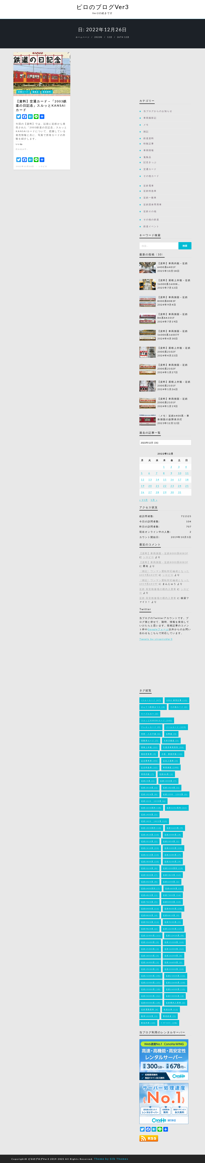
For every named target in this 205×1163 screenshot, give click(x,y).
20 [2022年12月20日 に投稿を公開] (150, 485)
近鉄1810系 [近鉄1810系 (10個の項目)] (150, 835)
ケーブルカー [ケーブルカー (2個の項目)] (149, 714)
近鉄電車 (148, 185)
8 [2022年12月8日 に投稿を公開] (164, 473)
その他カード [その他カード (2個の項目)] (179, 707)
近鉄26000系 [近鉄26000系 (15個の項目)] (175, 989)
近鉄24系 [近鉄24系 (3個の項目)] (148, 781)
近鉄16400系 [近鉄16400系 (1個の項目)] (150, 962)
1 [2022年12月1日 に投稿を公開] (164, 466)
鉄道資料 (47, 92)
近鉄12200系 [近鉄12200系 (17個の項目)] (173, 929)
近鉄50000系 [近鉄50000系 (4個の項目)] (175, 996)
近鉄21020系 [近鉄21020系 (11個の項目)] (175, 976)
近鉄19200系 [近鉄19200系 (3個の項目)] (150, 969)
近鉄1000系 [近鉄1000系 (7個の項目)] (168, 781)
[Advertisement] (165, 74)
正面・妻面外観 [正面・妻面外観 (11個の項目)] (172, 754)
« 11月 (143, 500)
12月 (109, 37)
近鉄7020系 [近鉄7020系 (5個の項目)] (149, 902)
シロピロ (42, 166)
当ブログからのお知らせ (157, 111)
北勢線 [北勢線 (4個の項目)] (171, 734)
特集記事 (148, 143)
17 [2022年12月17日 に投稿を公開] (180, 479)
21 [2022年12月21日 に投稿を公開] (157, 485)
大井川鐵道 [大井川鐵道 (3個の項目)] (171, 740)
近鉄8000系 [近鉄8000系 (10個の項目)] (172, 902)
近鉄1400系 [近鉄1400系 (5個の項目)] (149, 814)
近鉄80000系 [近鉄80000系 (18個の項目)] (151, 1003)
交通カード (23, 92)
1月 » (154, 500)
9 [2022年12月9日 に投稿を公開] (171, 473)
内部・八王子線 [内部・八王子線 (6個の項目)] (151, 734)
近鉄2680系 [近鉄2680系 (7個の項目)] (172, 855)
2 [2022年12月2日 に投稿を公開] (171, 466)
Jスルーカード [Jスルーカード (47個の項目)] (151, 700)
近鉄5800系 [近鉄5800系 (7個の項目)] (149, 875)
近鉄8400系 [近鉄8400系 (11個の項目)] (150, 908)
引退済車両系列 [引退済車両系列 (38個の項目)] (173, 747)
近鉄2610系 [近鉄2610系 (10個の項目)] (150, 855)
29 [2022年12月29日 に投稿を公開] (165, 492)
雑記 (146, 131)
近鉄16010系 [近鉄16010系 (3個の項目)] (150, 956)
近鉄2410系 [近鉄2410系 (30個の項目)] (150, 848)
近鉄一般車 (150, 197)
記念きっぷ (150, 162)
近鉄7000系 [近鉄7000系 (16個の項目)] (172, 895)
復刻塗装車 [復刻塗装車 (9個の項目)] (148, 754)
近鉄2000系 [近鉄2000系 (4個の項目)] (172, 835)
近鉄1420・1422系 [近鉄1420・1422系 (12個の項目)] (154, 821)
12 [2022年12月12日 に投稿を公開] (142, 479)
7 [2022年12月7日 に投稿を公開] (157, 473)
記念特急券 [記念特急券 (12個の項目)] (149, 767)
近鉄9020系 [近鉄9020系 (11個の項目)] (150, 922)
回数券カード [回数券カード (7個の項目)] (149, 740)
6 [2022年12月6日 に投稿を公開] (149, 473)
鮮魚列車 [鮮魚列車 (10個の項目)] (148, 1023)
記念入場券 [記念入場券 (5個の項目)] (170, 761)
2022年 (98, 37)
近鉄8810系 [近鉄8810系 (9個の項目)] (171, 915)
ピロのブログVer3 (102, 6)
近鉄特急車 (150, 190)
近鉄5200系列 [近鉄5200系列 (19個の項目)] (173, 868)
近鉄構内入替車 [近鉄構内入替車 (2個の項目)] (175, 1003)
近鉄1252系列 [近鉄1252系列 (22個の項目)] (177, 808)
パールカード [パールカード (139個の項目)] (176, 727)
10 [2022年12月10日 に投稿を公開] (180, 473)
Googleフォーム (158, 629)
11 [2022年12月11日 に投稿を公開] (187, 473)
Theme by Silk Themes (111, 1158)
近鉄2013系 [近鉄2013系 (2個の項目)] (149, 841)
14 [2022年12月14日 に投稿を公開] (157, 479)
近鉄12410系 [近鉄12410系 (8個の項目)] (175, 935)
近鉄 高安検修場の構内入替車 (157, 589)
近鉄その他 (150, 211)
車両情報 (148, 150)
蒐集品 (36, 92)
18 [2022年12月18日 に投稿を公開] (187, 479)
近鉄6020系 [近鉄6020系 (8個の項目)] (149, 882)
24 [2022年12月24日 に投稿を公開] (180, 485)
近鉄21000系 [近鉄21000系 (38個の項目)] (151, 976)
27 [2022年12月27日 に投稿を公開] (150, 492)
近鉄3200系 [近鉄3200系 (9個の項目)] (172, 861)
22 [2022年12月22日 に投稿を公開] (165, 485)
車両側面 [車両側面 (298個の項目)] (171, 767)
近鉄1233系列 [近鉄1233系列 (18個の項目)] (151, 808)
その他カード (151, 176)
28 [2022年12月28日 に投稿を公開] (157, 492)
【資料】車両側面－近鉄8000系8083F (163, 553)
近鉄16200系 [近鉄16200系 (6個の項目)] (173, 956)
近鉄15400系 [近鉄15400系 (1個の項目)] (150, 949)
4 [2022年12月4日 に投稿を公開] (186, 466)
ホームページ (83, 37)
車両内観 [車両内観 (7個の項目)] (147, 774)
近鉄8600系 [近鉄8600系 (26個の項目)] (173, 908)
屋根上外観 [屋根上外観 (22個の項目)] (149, 747)
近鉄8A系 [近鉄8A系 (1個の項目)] (166, 774)
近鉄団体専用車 (152, 204)
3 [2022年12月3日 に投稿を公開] (179, 466)
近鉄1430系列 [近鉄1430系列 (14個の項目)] (151, 828)
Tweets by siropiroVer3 (155, 639)
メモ (146, 124)
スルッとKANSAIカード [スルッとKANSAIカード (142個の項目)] (156, 720)
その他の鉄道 (151, 219)
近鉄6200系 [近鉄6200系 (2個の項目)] (171, 882)
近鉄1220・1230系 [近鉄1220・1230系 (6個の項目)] (153, 801)
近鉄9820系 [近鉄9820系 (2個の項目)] (149, 929)
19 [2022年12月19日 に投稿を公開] (142, 485)
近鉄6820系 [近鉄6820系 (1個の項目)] (149, 895)
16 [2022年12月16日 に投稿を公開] (172, 479)
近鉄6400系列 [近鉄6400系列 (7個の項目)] (150, 888)
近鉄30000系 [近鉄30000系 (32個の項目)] (151, 996)
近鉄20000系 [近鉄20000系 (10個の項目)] (174, 969)
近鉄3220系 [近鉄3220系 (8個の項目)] (149, 868)
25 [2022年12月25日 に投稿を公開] (187, 485)
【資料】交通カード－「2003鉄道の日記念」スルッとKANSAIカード (41, 105)
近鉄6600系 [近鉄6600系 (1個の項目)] (173, 888)
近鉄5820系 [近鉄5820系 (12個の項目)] (172, 875)
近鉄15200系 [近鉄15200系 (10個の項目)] (174, 942)
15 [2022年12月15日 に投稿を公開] (165, 479)
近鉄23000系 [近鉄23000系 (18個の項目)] (151, 989)
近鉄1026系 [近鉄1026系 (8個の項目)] (149, 794)
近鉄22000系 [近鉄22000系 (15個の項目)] (151, 982)
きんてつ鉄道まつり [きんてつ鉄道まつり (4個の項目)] (153, 707)
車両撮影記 (150, 117)
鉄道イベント (151, 226)
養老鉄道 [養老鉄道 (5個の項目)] (169, 1016)
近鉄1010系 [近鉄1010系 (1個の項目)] (149, 787)
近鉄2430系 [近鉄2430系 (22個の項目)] (173, 848)
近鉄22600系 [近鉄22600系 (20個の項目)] (175, 982)
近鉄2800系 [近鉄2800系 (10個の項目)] (150, 861)
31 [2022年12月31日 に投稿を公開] (180, 492)
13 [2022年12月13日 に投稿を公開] (150, 479)
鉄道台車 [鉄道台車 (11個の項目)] (171, 1009)
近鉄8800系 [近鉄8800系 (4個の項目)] (149, 915)
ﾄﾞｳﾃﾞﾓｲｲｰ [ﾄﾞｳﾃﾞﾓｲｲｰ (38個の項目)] (169, 1023)
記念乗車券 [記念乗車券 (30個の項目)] (149, 761)
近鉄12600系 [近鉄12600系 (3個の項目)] (150, 942)
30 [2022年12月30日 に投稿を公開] (172, 492)
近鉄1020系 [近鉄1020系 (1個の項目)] (171, 787)
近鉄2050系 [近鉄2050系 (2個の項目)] (171, 841)
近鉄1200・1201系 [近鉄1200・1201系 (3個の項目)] (175, 794)
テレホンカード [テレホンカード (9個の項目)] (151, 727)
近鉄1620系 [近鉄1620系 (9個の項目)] (175, 828)
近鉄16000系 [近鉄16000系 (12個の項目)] (174, 949)
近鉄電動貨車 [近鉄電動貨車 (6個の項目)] (149, 1009)
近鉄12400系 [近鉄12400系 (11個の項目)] (151, 935)
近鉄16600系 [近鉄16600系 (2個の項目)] (173, 962)
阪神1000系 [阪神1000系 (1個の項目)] (149, 1016)
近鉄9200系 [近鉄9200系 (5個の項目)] (172, 922)
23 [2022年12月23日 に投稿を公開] (172, 485)
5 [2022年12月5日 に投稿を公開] (142, 473)
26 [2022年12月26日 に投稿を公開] (142, 492)
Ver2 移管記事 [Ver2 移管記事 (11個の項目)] (177, 700)
